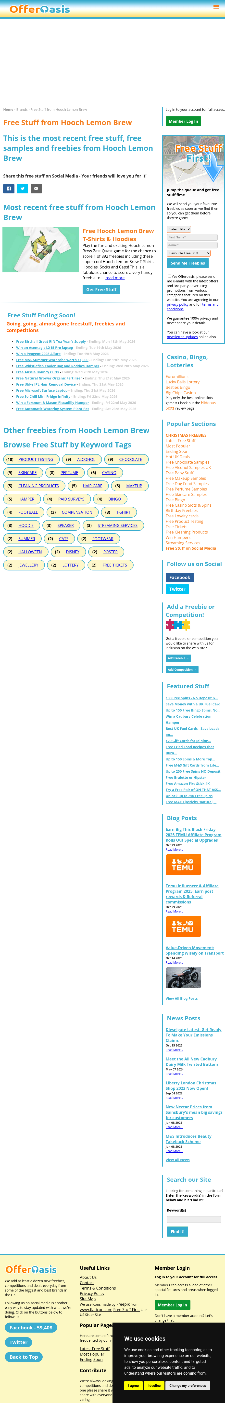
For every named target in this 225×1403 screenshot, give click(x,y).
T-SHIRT (123, 512)
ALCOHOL (86, 459)
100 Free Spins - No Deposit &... (192, 698)
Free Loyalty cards (182, 516)
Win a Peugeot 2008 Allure (38, 353)
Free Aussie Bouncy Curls (37, 372)
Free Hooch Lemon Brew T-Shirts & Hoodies (118, 235)
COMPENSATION (77, 512)
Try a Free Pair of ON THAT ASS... (193, 789)
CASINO (109, 472)
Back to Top (24, 1357)
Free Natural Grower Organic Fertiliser (49, 378)
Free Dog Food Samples (187, 483)
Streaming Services (183, 543)
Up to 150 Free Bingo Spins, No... (193, 710)
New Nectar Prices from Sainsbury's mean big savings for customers (194, 1112)
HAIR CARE (92, 486)
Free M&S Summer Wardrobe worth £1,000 (52, 359)
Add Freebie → (178, 658)
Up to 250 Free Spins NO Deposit (193, 771)
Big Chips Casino (181, 392)
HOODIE (26, 525)
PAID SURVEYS (71, 499)
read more (115, 277)
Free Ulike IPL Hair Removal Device (46, 384)
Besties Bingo (178, 387)
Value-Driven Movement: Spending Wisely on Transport (195, 950)
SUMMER (26, 538)
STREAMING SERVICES (118, 525)
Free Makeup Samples (186, 478)
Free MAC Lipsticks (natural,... (191, 802)
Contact (87, 1282)
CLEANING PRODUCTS (38, 486)
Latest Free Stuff (180, 440)
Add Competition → (182, 670)
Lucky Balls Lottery (183, 382)
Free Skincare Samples (186, 494)
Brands (21, 109)
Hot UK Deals (178, 456)
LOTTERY (70, 565)
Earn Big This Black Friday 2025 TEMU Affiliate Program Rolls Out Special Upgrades (194, 835)
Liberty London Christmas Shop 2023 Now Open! (191, 1085)
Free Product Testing (184, 521)
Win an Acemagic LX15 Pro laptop (44, 347)
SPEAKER (66, 525)
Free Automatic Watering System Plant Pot (52, 408)
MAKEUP (134, 486)
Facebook (179, 577)
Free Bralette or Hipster (186, 777)
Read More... (174, 849)
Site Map (88, 1299)
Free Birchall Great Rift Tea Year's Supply (51, 341)
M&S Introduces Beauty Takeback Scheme (189, 1139)
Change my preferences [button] (187, 1386)
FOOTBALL (28, 512)
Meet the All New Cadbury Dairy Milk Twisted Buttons (192, 1061)
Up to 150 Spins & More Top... (190, 759)
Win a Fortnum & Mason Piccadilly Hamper (52, 402)
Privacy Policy (92, 1293)
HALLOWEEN (30, 552)
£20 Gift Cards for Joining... (188, 740)
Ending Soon (177, 451)
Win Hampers (178, 537)
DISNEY (72, 552)
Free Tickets (176, 526)
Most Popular (178, 446)
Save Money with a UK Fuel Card (193, 704)
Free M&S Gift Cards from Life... (192, 765)
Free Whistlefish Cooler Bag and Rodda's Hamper (57, 366)
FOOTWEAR (102, 538)
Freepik (123, 1304)
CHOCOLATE (130, 459)
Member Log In (183, 121)
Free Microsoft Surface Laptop (42, 390)
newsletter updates (182, 336)
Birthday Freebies (182, 510)
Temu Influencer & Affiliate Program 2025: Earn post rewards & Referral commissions (192, 894)
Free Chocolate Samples (187, 462)
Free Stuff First (126, 1309)
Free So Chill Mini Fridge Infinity (43, 396)
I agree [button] (133, 1386)
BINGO (114, 499)
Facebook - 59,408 (31, 1327)
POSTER (110, 552)
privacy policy (177, 304)
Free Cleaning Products (187, 532)
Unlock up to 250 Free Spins (189, 795)
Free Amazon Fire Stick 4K (188, 783)
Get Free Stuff (101, 289)
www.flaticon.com (96, 1309)
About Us (88, 1277)
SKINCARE (27, 472)
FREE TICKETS (115, 565)
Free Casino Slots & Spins (189, 505)
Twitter (177, 589)
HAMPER (26, 499)
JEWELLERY (28, 565)
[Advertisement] (110, 65)
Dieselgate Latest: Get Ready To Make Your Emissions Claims (194, 1035)
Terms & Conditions (98, 1288)
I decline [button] (154, 1386)
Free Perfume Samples (186, 489)
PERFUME (69, 472)
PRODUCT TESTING (35, 459)
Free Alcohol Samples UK (188, 467)
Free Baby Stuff (179, 473)
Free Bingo (175, 499)
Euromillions (177, 376)
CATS (63, 538)
